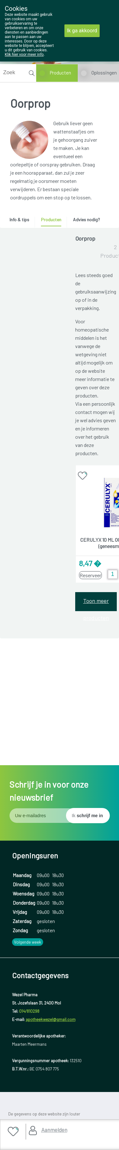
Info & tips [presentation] (19, 219)
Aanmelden (54, 1130)
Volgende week (27, 908)
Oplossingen (104, 72)
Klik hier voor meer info (24, 54)
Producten (60, 72)
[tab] (22, 221)
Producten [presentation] (51, 219)
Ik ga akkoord (82, 31)
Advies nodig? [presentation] (86, 219)
